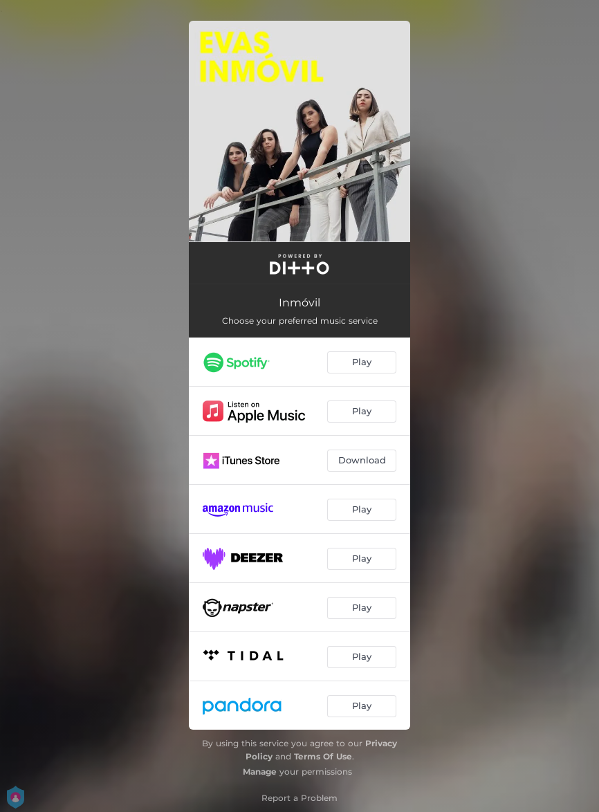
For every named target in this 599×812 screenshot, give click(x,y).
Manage (260, 771)
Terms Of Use (323, 756)
